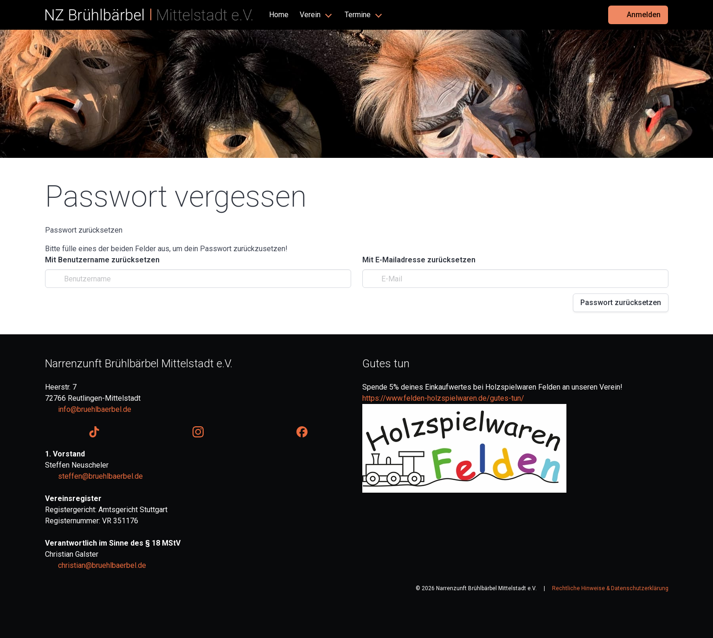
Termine (358, 14)
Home (279, 14)
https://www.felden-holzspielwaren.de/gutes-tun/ (443, 398)
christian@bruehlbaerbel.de (102, 565)
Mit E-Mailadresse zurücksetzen (418, 259)
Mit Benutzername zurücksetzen (102, 259)
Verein (310, 14)
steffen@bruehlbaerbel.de (100, 476)
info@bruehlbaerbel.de (94, 409)
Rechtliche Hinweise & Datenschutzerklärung (610, 588)
